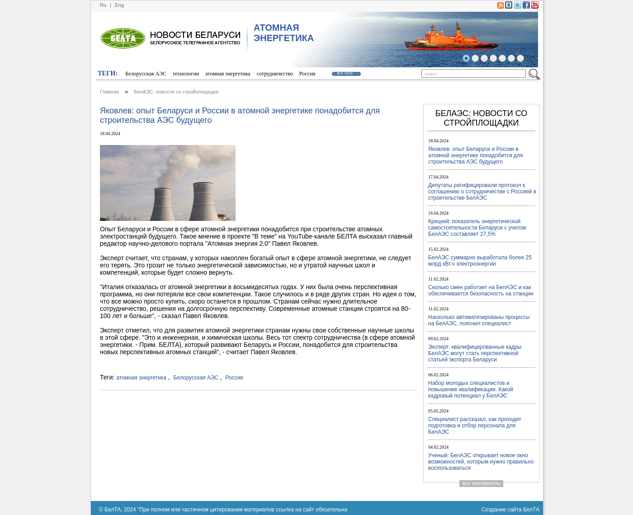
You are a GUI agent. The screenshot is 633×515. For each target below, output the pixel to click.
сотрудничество (275, 73)
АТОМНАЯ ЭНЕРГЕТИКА (284, 33)
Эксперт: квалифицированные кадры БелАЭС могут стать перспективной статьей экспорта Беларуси (474, 353)
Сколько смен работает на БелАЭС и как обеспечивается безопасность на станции (481, 290)
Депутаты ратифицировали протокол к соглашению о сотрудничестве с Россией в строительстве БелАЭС (482, 191)
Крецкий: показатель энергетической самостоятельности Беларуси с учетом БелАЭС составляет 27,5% (477, 227)
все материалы (481, 483)
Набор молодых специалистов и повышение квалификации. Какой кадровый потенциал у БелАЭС (470, 389)
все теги (344, 72)
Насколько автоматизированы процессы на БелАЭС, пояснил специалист (478, 320)
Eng (119, 5)
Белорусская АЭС (145, 73)
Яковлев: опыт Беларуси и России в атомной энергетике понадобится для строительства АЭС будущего (475, 155)
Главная (109, 91)
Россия (307, 73)
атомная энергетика (227, 73)
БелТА (531, 509)
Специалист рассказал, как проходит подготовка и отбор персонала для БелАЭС (474, 425)
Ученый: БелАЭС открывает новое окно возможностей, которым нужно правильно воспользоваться (481, 461)
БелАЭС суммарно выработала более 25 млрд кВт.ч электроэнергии (480, 260)
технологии (186, 73)
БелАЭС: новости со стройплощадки (176, 91)
